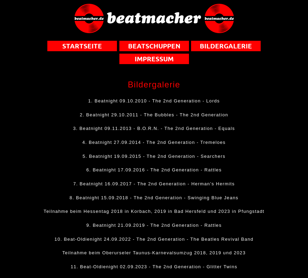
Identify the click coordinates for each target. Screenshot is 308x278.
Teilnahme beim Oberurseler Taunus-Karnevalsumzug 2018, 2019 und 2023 (154, 252)
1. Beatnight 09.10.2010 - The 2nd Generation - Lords (154, 100)
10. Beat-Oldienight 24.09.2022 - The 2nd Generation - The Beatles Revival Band (154, 239)
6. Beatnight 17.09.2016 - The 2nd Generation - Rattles (154, 169)
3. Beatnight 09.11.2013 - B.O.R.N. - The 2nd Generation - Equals (154, 128)
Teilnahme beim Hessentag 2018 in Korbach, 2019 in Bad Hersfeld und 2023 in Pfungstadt (154, 211)
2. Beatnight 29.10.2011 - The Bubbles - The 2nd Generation (154, 114)
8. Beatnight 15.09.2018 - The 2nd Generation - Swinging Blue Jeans (154, 197)
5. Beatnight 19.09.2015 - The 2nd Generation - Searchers (153, 156)
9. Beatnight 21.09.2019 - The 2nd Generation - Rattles (154, 225)
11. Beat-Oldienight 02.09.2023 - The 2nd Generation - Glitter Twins (154, 266)
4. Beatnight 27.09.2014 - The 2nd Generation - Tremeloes (154, 142)
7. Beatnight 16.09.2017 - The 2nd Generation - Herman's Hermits (154, 183)
